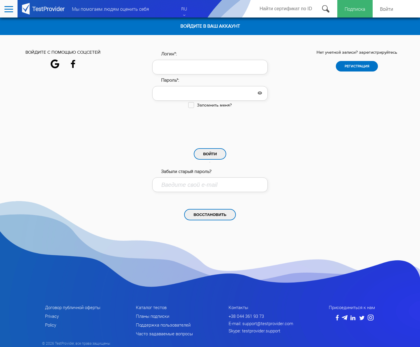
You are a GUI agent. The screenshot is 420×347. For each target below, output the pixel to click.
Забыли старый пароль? (186, 172)
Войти (386, 9)
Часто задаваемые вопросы (164, 333)
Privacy (52, 316)
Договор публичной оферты (72, 307)
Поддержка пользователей (163, 325)
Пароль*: (170, 80)
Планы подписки (152, 316)
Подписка (355, 9)
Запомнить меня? (214, 105)
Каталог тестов (151, 307)
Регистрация (357, 66)
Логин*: (169, 54)
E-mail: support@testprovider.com (261, 323)
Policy (50, 325)
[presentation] (209, 126)
